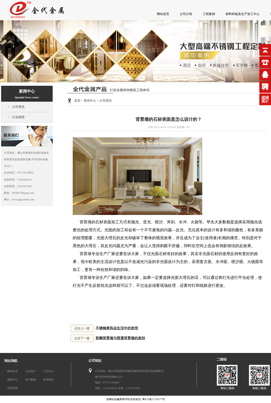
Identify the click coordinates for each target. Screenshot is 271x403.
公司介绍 (186, 14)
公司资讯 (18, 106)
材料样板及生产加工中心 (243, 14)
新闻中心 (27, 94)
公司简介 (30, 371)
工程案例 (209, 14)
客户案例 (30, 379)
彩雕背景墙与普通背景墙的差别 (120, 338)
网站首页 (163, 14)
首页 (77, 100)
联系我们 (48, 379)
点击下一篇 (82, 338)
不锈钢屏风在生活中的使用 (117, 328)
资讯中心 (90, 100)
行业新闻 (18, 117)
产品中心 (48, 371)
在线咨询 (12, 388)
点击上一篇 (82, 328)
